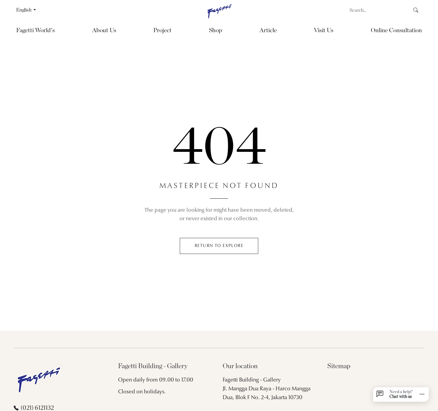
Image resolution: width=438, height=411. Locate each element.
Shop (215, 30)
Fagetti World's (35, 30)
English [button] (24, 10)
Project (162, 30)
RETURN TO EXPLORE (219, 246)
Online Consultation (396, 30)
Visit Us (323, 30)
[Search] (378, 10)
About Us (104, 30)
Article (268, 30)
